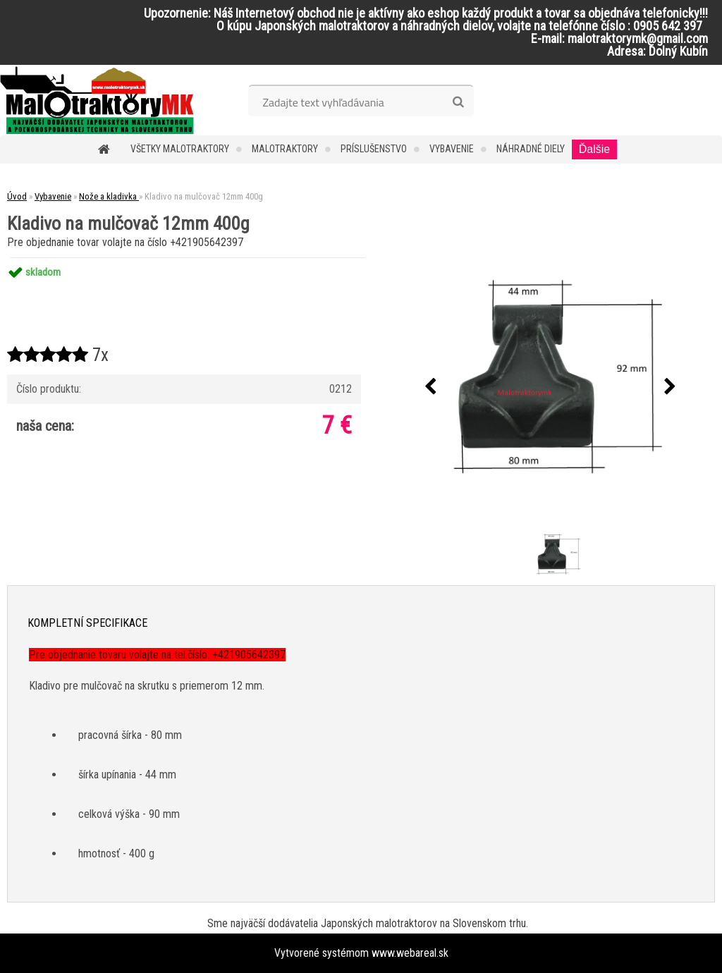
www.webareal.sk (410, 953)
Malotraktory (285, 148)
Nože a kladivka (109, 196)
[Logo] (97, 100)
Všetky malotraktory (179, 148)
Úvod (17, 196)
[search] (458, 102)
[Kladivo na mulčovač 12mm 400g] (550, 387)
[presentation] (431, 387)
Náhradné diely (530, 148)
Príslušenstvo (374, 148)
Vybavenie (451, 148)
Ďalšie (594, 149)
